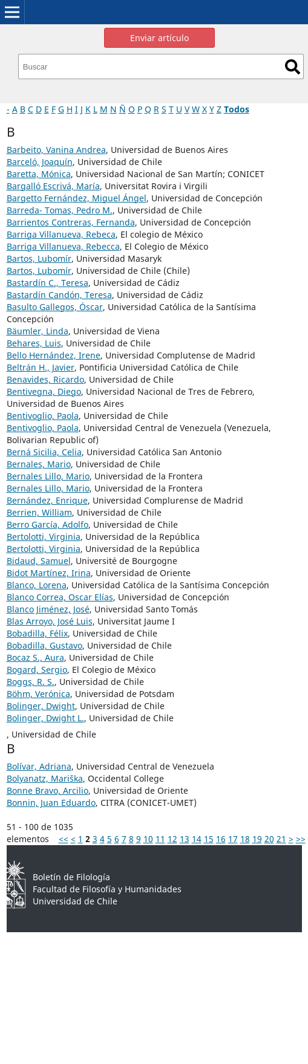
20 (269, 839)
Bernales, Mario (39, 464)
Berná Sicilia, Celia (44, 452)
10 (148, 839)
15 (209, 839)
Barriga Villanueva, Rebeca (61, 234)
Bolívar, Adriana (39, 766)
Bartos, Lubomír (39, 258)
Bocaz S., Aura (35, 657)
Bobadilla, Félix (37, 633)
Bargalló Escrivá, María (53, 186)
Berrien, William (39, 512)
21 (281, 839)
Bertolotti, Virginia (43, 536)
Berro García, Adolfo (47, 524)
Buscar (292, 66)
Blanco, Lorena (37, 585)
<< (63, 839)
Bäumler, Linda (37, 331)
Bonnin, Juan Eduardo (51, 802)
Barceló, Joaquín (40, 161)
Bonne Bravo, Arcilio (47, 790)
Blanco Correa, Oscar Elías (60, 597)
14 (197, 839)
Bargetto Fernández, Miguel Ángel (76, 198)
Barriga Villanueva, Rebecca (63, 246)
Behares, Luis (34, 343)
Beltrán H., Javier (40, 367)
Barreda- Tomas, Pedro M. (60, 210)
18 (245, 839)
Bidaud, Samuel (39, 560)
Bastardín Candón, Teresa (59, 294)
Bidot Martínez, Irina (49, 573)
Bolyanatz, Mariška (45, 778)
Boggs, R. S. (30, 681)
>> (301, 839)
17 (233, 839)
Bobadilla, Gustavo (44, 645)
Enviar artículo (159, 38)
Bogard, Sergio (37, 669)
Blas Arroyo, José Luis (50, 621)
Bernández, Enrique (47, 500)
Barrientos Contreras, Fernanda (71, 222)
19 (257, 839)
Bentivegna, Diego (44, 391)
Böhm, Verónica (38, 693)
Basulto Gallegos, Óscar (55, 307)
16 (221, 839)
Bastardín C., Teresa (47, 282)
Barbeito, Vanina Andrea (56, 149)
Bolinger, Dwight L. (45, 718)
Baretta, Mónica (39, 174)
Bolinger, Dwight (41, 706)
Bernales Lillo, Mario (48, 476)
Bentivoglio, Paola (43, 415)
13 (184, 839)
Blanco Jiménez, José (48, 609)
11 (160, 839)
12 (172, 839)
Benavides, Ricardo (45, 379)
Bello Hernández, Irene (53, 355)
